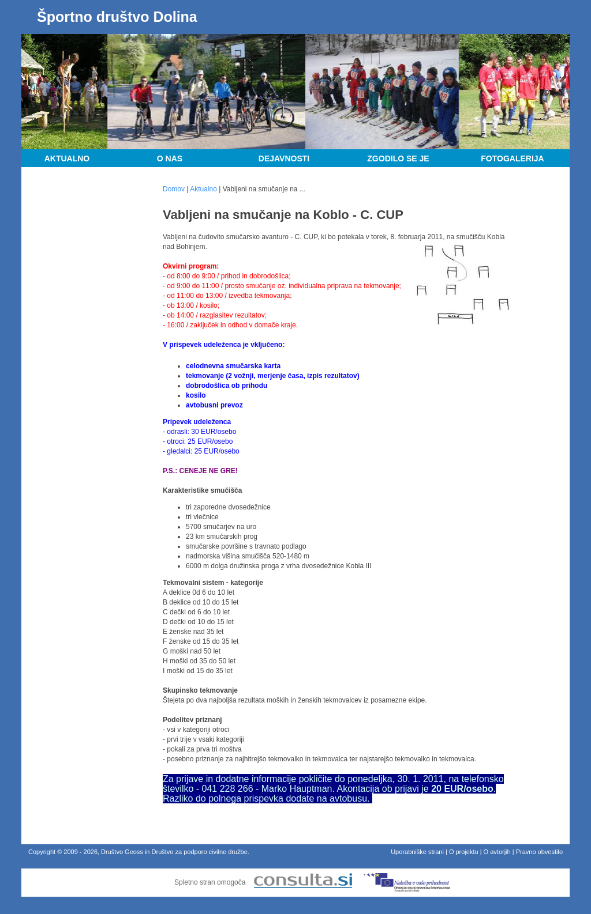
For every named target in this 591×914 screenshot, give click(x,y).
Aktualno (67, 158)
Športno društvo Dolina (117, 17)
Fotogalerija (512, 158)
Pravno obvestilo (539, 851)
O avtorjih (497, 851)
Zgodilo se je (398, 158)
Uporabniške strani (417, 851)
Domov (174, 189)
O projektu (463, 851)
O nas (169, 158)
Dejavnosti (284, 158)
